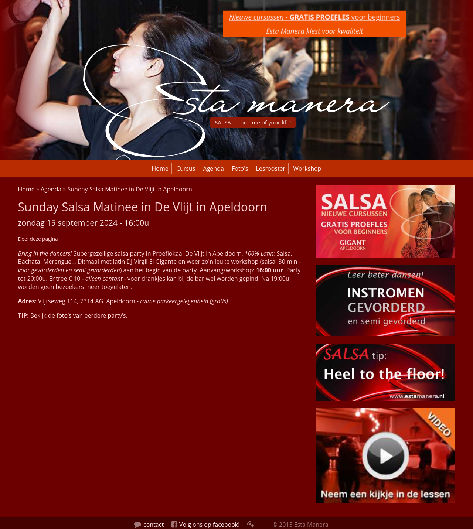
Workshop (307, 168)
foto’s (64, 315)
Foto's (240, 168)
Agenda (213, 168)
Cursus (185, 168)
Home (160, 168)
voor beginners (314, 16)
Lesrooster (271, 168)
